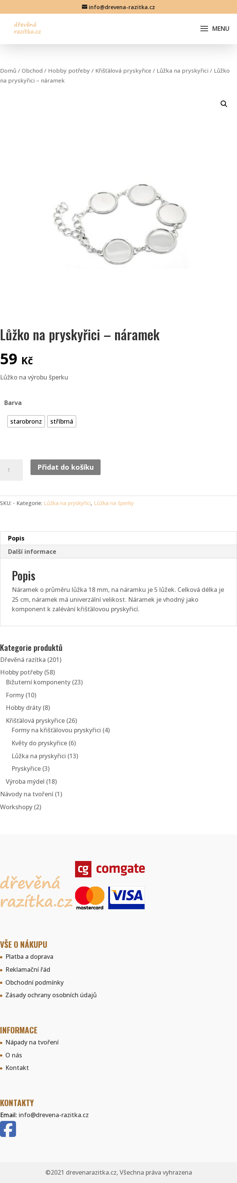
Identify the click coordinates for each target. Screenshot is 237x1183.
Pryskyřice (26, 768)
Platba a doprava (29, 956)
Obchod (32, 70)
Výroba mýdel (25, 781)
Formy (15, 695)
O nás (13, 1055)
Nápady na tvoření (32, 1042)
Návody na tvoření (26, 794)
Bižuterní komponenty (38, 682)
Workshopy (16, 807)
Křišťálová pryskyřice (123, 70)
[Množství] (11, 470)
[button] (224, 104)
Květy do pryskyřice (39, 743)
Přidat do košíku (65, 467)
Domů (8, 70)
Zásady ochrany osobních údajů (51, 995)
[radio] (26, 421)
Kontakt (17, 1067)
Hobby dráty (23, 707)
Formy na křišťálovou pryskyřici (56, 730)
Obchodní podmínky (34, 982)
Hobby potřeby (69, 70)
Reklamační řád (27, 969)
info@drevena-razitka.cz (54, 1115)
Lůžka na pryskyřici (182, 70)
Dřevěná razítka (23, 659)
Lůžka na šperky (114, 503)
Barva (13, 403)
